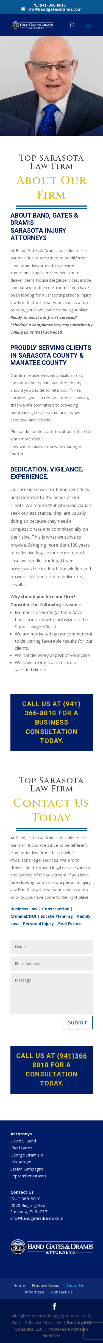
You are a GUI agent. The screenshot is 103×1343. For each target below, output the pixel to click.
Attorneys (34, 1292)
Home (19, 1285)
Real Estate (70, 923)
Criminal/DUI (23, 916)
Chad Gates (21, 1147)
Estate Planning (57, 916)
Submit (77, 1022)
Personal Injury (38, 923)
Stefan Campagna (26, 1169)
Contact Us (62, 1292)
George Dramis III (27, 1155)
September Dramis (28, 1175)
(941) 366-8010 (52, 5)
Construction (55, 908)
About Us (75, 1285)
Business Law (24, 908)
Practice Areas (45, 1285)
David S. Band (23, 1141)
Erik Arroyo (20, 1161)
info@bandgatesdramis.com (36, 1218)
